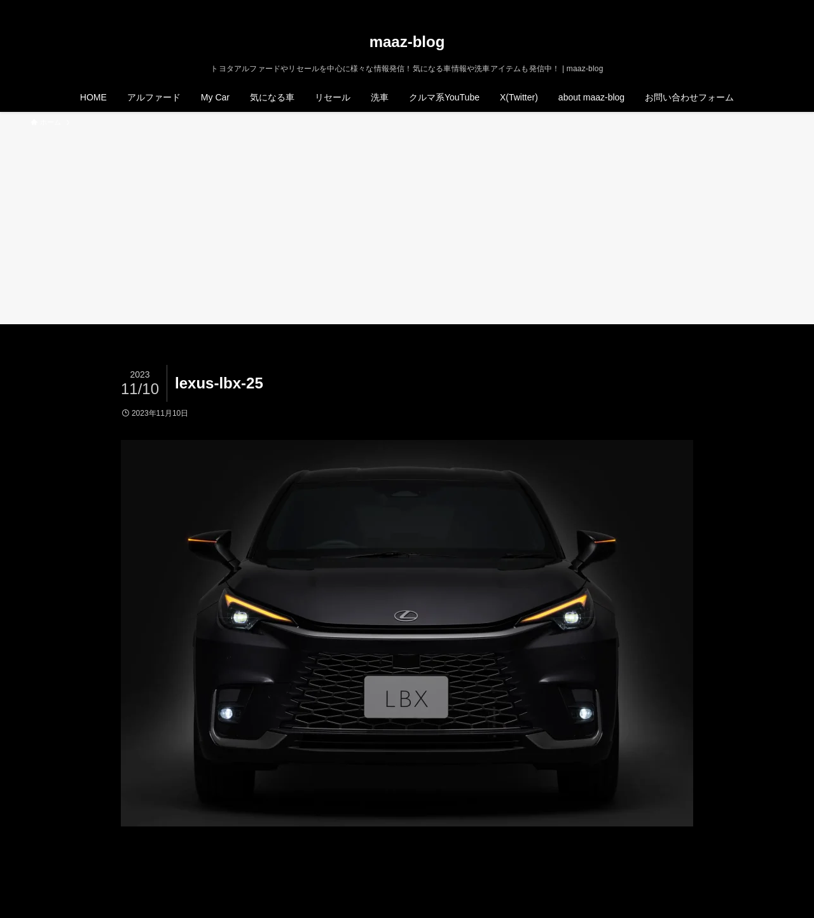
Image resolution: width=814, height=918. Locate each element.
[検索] (775, 7)
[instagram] (742, 7)
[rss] (758, 7)
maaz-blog (407, 42)
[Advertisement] (407, 224)
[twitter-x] (725, 7)
